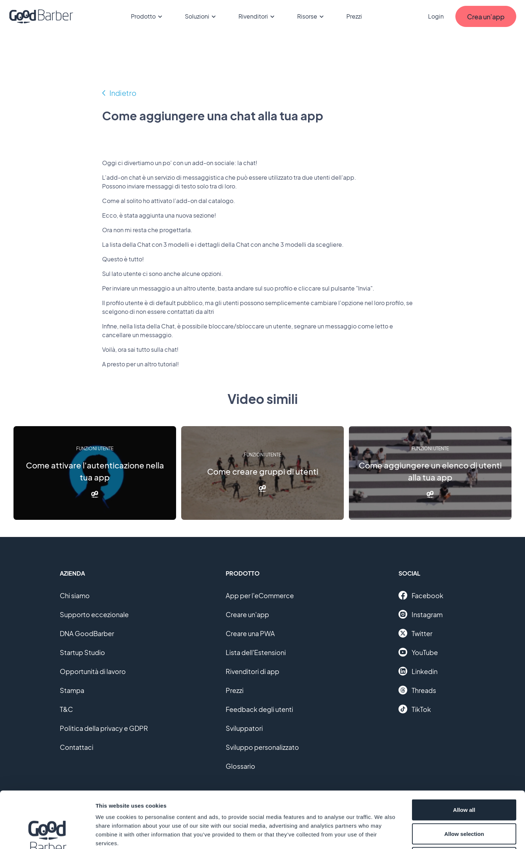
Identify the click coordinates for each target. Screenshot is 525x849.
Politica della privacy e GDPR (104, 728)
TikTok (414, 709)
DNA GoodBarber (87, 633)
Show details (383, 835)
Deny (464, 801)
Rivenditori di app (252, 671)
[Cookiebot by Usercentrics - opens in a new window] (47, 834)
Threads (417, 690)
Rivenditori (257, 16)
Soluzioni (201, 16)
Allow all (464, 753)
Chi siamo (75, 595)
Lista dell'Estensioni (256, 652)
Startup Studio (82, 652)
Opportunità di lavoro (93, 671)
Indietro (122, 92)
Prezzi (354, 16)
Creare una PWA (250, 633)
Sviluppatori (244, 728)
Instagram (420, 614)
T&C (66, 709)
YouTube (418, 652)
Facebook (420, 595)
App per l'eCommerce (260, 595)
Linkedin (418, 671)
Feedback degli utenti (259, 709)
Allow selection (464, 777)
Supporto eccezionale (94, 614)
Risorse (311, 16)
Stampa (72, 690)
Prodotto (147, 16)
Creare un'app (247, 614)
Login (436, 16)
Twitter (415, 633)
